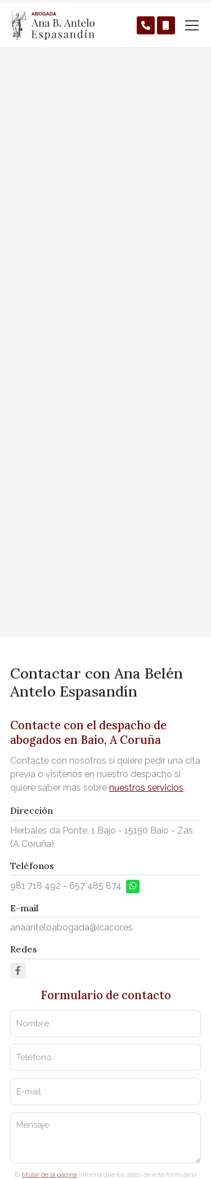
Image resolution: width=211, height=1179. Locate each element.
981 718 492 (35, 885)
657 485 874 (95, 885)
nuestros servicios (146, 787)
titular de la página (49, 1174)
